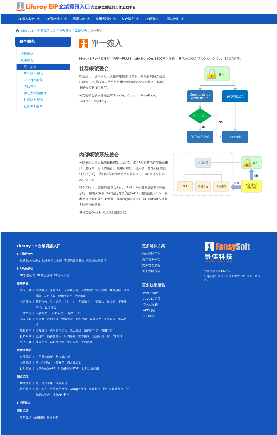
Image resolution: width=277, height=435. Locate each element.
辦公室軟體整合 (35, 93)
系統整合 (81, 30)
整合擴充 (65, 30)
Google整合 (33, 80)
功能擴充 (26, 53)
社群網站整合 (33, 99)
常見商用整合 (33, 73)
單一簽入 (97, 30)
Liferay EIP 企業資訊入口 (38, 30)
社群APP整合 (33, 106)
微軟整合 (30, 86)
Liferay (225, 271)
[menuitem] (27, 19)
